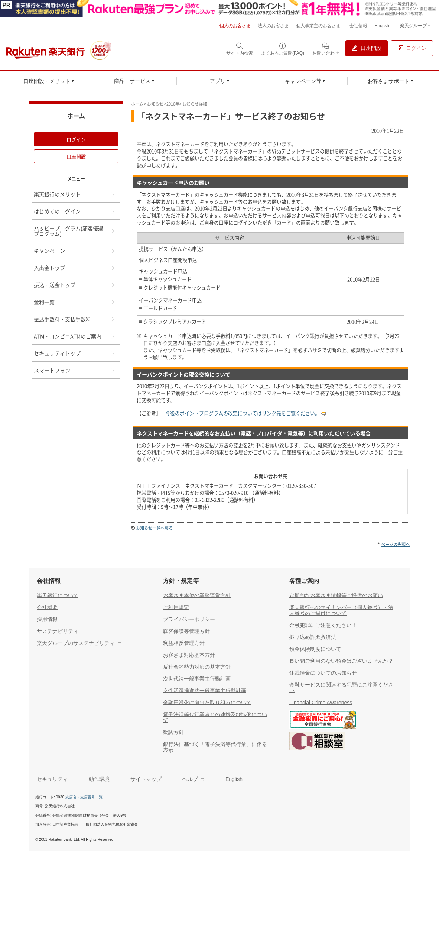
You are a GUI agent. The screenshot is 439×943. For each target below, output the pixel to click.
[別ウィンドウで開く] (219, 8)
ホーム (137, 104)
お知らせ (155, 104)
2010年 (172, 104)
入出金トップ (75, 267)
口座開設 (76, 156)
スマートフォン (75, 370)
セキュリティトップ (75, 353)
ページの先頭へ (395, 544)
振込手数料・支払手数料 (75, 319)
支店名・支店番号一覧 (84, 797)
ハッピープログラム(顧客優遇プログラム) (75, 231)
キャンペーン (75, 250)
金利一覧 (75, 302)
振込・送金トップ (75, 284)
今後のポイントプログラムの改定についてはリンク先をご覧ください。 (242, 413)
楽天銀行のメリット (75, 194)
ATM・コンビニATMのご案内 (75, 336)
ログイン (76, 139)
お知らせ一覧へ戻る (154, 528)
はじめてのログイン (75, 211)
